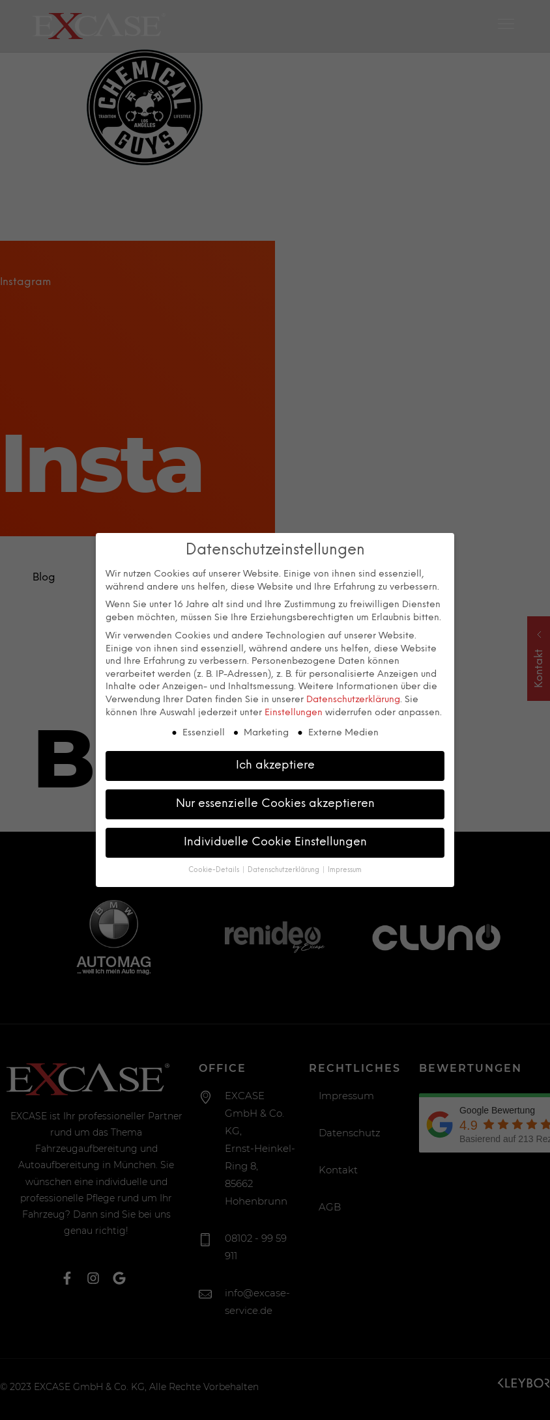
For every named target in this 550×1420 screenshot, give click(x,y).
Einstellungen (294, 712)
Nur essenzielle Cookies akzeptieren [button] (275, 802)
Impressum (345, 869)
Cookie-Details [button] (214, 869)
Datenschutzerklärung (353, 698)
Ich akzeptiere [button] (275, 764)
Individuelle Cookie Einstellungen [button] (275, 841)
